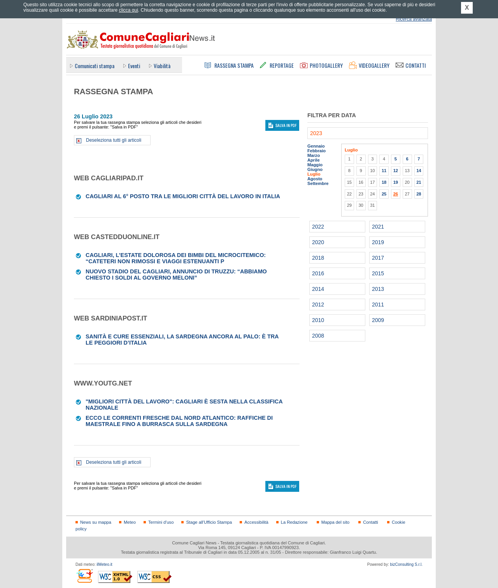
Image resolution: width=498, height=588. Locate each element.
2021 (378, 227)
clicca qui (128, 10)
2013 (378, 289)
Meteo (130, 522)
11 (384, 170)
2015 (378, 273)
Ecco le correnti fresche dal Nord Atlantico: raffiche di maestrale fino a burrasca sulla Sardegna (179, 421)
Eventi (134, 66)
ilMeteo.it (104, 564)
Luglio (313, 174)
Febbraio (316, 150)
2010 (318, 320)
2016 (318, 273)
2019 (378, 242)
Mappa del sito (335, 522)
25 (384, 194)
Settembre (318, 183)
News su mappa (95, 522)
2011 (378, 304)
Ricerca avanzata (414, 19)
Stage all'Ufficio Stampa (209, 522)
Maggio (315, 164)
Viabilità (162, 66)
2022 (318, 227)
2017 (378, 258)
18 (384, 182)
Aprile (313, 160)
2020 (318, 242)
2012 (318, 304)
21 (418, 182)
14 (418, 170)
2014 (318, 289)
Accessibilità (256, 522)
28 (418, 194)
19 (395, 182)
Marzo (313, 155)
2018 (318, 258)
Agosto (314, 178)
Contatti (370, 522)
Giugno (315, 169)
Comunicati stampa (94, 66)
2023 (316, 133)
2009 (378, 320)
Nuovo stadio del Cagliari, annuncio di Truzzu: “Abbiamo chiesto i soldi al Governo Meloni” (176, 274)
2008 (318, 336)
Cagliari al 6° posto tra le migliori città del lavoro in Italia (183, 196)
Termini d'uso (161, 522)
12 (395, 170)
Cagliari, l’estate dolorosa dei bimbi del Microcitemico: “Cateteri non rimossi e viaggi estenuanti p (176, 258)
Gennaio (316, 146)
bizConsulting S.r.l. (406, 564)
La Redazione (294, 522)
